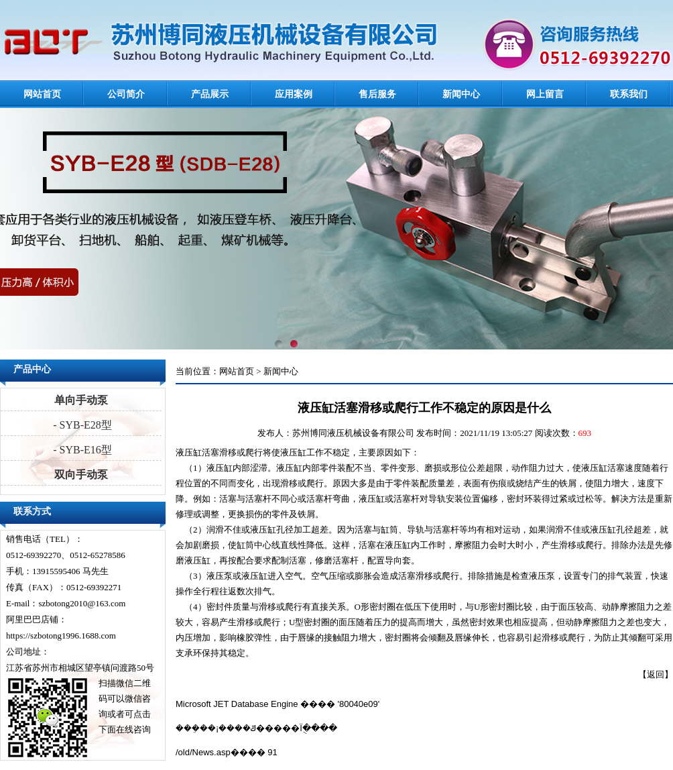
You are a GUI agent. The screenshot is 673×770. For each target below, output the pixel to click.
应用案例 (293, 94)
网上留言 (545, 94)
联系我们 (629, 94)
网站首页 (42, 94)
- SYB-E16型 (81, 449)
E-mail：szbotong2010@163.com (65, 603)
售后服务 (377, 94)
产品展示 (210, 94)
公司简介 (126, 94)
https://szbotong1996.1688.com (61, 635)
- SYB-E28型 (81, 425)
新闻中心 (461, 94)
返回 (655, 674)
